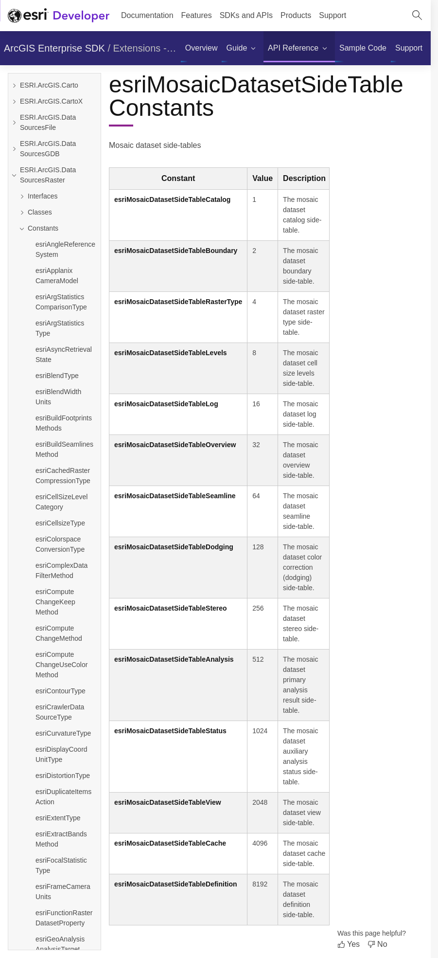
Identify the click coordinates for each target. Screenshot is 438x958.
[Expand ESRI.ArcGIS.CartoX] (14, 101)
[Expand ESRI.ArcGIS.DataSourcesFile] (14, 122)
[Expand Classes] (58, 212)
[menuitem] (201, 48)
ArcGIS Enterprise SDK (54, 48)
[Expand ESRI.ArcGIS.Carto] (14, 85)
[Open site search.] (417, 15)
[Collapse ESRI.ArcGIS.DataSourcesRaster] (14, 175)
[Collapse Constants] (58, 228)
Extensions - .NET (152, 48)
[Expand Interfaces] (58, 196)
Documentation (147, 15)
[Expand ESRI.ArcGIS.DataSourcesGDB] (14, 149)
